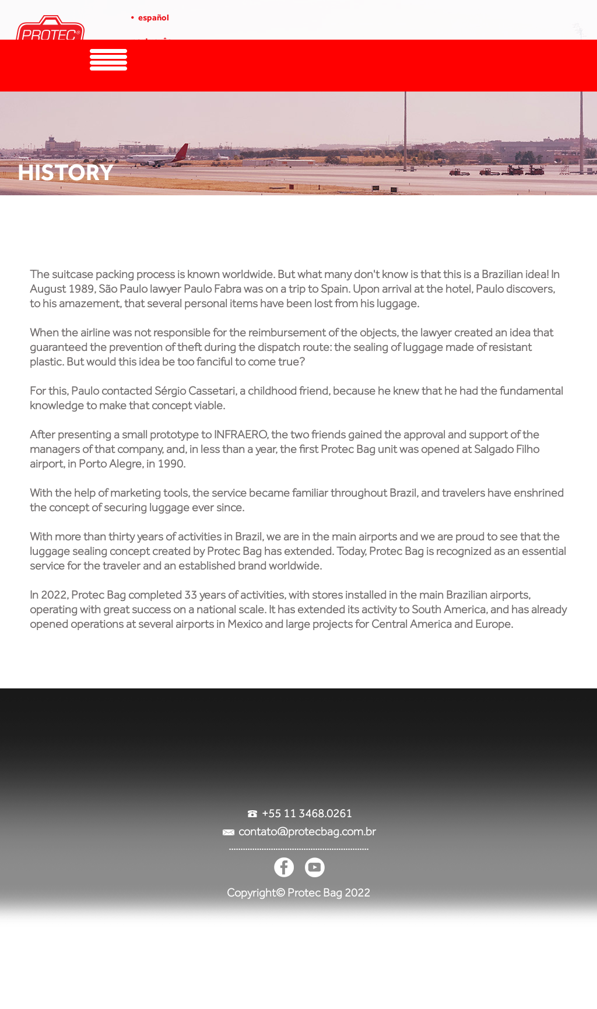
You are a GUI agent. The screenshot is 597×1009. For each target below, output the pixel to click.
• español (150, 17)
